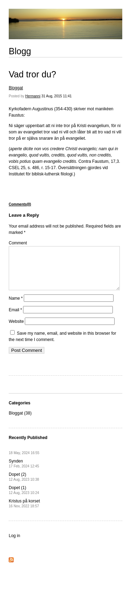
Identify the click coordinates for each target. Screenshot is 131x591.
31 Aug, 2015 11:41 (56, 96)
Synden (24, 472)
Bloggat (16, 87)
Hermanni (32, 96)
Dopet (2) (24, 485)
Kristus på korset (24, 511)
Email (15, 318)
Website (16, 329)
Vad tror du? (32, 74)
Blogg (20, 51)
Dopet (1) (24, 498)
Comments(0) (20, 204)
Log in (14, 544)
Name (16, 306)
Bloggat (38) (20, 421)
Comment (18, 243)
